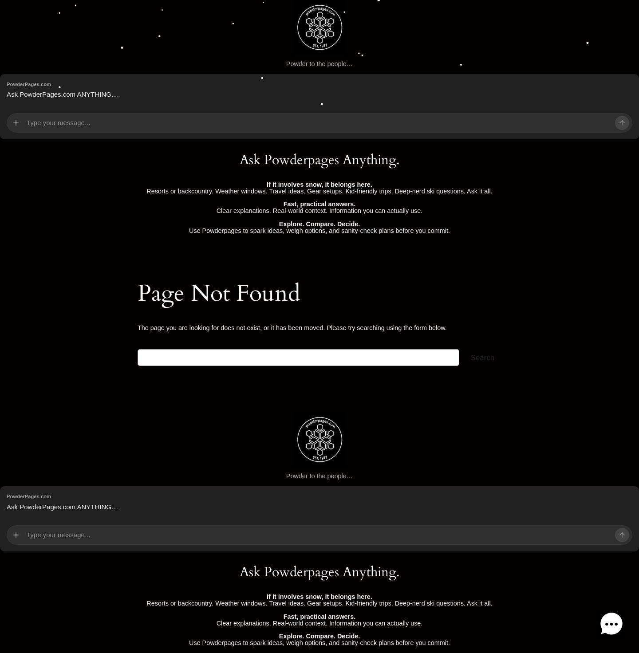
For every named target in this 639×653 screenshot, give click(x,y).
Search (482, 358)
